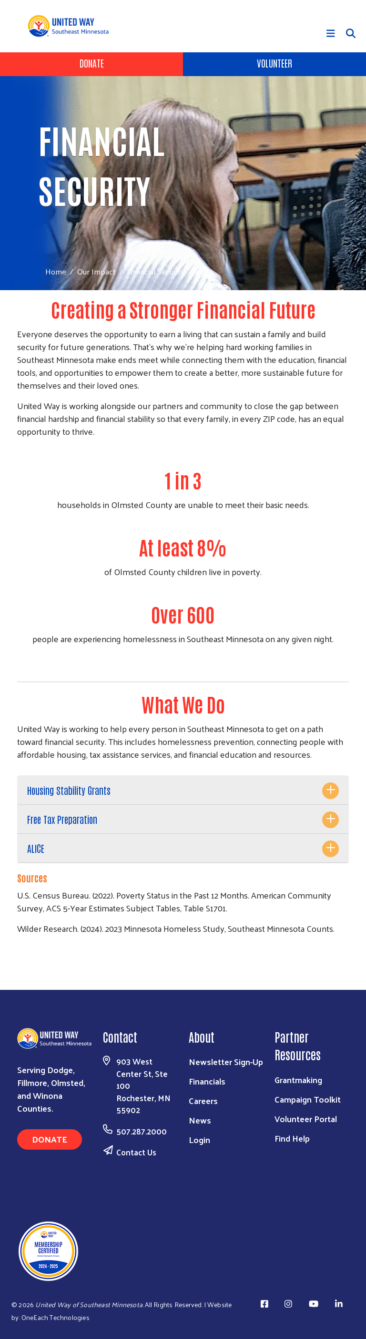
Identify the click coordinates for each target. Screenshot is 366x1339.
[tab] (183, 790)
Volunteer (274, 63)
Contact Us (136, 1152)
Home (55, 271)
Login (199, 1139)
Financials (207, 1081)
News (200, 1120)
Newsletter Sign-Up (226, 1061)
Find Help (292, 1138)
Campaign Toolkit (307, 1099)
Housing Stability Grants (69, 790)
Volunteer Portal (305, 1118)
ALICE (35, 848)
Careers (203, 1100)
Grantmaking (298, 1079)
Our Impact (96, 271)
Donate (92, 63)
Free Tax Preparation (62, 819)
